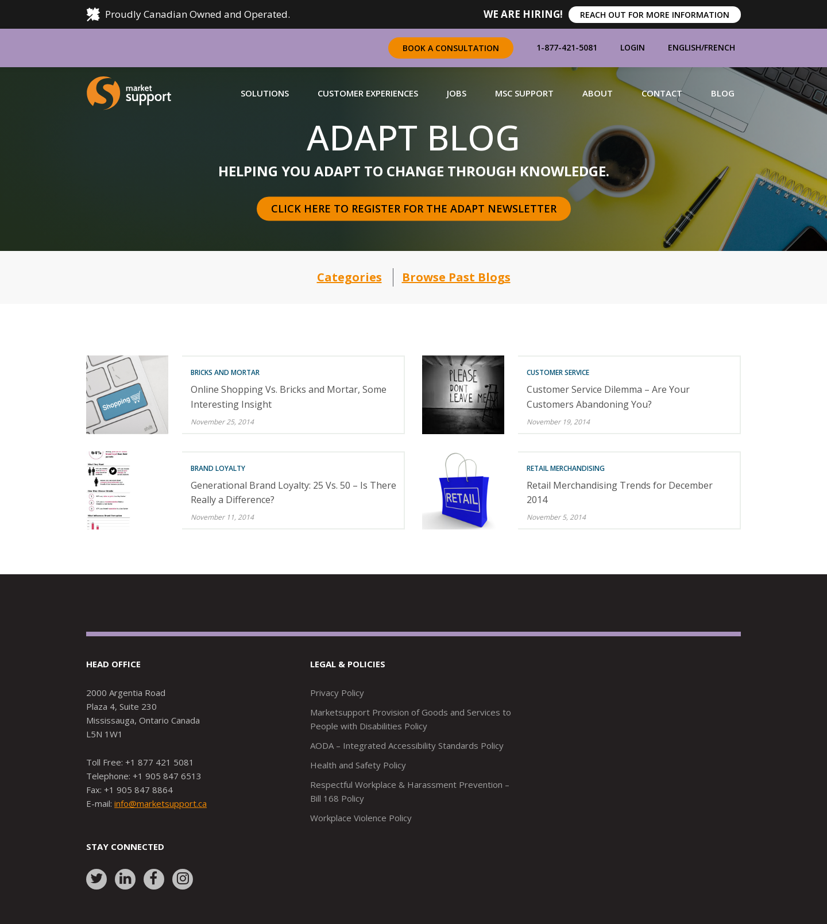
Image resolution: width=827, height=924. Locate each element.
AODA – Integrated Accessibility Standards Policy (407, 745)
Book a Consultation (451, 47)
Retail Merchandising (566, 468)
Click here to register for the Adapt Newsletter (414, 208)
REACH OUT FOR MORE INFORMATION (654, 14)
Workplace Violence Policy (361, 818)
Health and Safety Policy (358, 765)
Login (632, 47)
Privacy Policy (337, 692)
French (719, 47)
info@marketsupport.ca (160, 803)
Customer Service (558, 372)
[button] (265, 93)
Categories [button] (349, 277)
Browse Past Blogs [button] (456, 277)
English (684, 47)
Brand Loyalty (218, 468)
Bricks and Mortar (225, 372)
